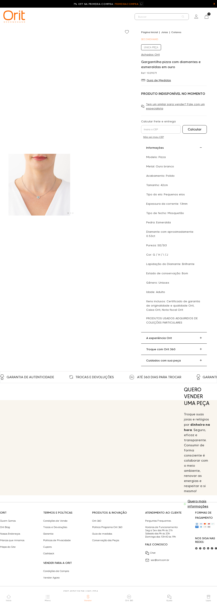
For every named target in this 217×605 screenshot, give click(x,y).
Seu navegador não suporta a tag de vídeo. (88, 448)
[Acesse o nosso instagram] (196, 548)
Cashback (48, 553)
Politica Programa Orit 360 (107, 527)
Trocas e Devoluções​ (55, 527)
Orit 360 (96, 520)
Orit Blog (5, 527)
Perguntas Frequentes (158, 520)
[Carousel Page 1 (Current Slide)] (68, 213)
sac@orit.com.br (157, 560)
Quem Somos (8, 520)
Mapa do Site (8, 546)
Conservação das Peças (105, 540)
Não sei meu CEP (153, 137)
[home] (14, 16)
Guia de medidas (102, 533)
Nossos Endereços (10, 533)
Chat (150, 553)
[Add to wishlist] (127, 32)
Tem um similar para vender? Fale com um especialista (175, 106)
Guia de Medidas (159, 80)
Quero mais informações (198, 503)
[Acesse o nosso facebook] (200, 548)
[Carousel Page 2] (70, 213)
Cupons (47, 546)
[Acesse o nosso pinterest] (216, 548)
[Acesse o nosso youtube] (204, 548)
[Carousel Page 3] (73, 213)
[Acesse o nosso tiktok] (212, 548)
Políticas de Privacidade (57, 540)
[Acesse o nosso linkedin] (208, 548)
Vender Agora (51, 577)
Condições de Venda (55, 520)
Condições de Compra (56, 571)
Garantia (48, 533)
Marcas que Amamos (12, 540)
